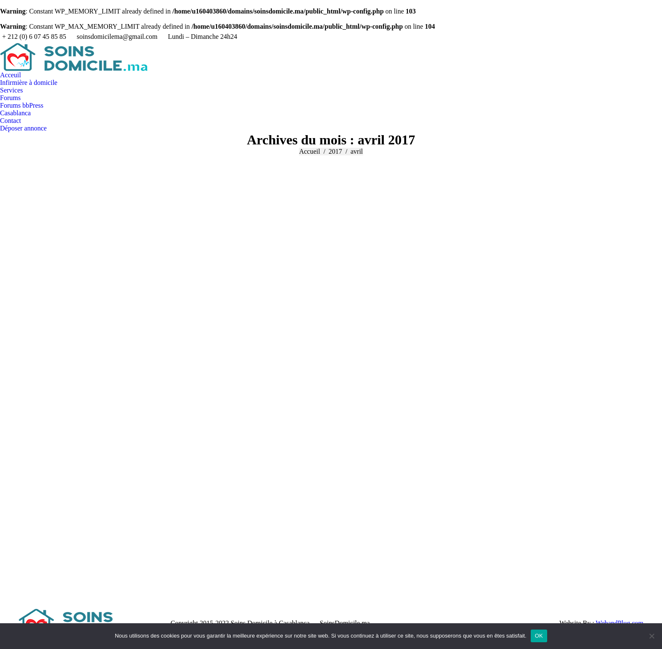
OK (539, 636)
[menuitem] (10, 75)
